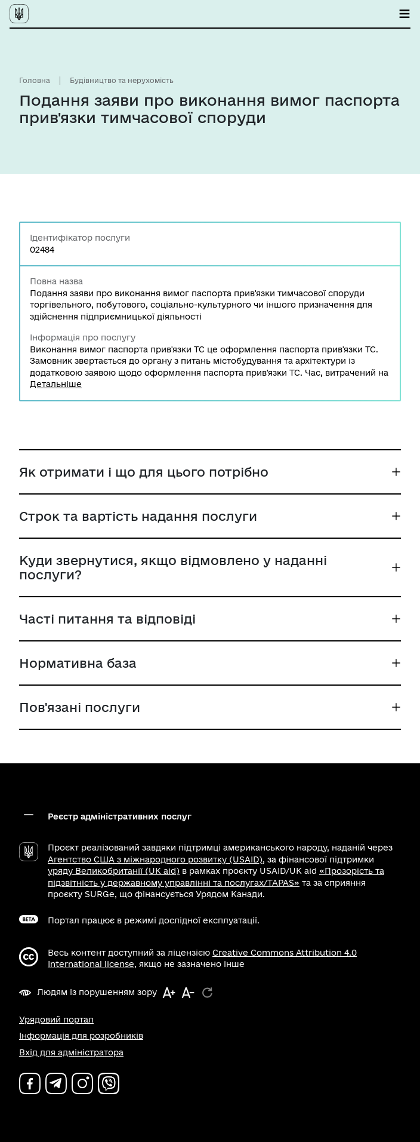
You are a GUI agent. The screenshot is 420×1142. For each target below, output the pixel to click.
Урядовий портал (56, 1019)
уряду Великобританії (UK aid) (114, 871)
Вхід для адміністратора (71, 1052)
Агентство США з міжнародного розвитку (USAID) (155, 859)
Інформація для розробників (81, 1035)
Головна (34, 80)
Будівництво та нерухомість (122, 80)
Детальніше (56, 384)
